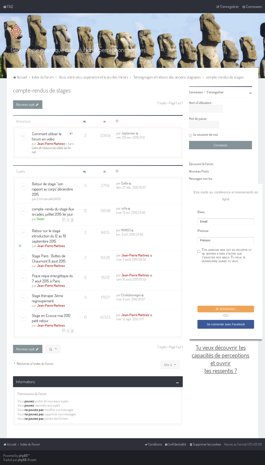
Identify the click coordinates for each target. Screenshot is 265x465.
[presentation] (229, 285)
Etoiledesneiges (131, 295)
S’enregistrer (215, 92)
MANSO (126, 230)
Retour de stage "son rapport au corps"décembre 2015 (52, 189)
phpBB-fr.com (27, 460)
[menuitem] (8, 6)
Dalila (124, 183)
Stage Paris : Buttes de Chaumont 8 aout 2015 (49, 258)
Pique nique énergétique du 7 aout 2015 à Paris (52, 278)
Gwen (40, 219)
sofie (124, 208)
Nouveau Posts (199, 171)
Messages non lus (200, 178)
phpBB (23, 455)
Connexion (196, 92)
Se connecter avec (226, 324)
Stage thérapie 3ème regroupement (47, 298)
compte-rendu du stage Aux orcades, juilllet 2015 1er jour (53, 211)
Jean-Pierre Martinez (51, 144)
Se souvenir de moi (205, 135)
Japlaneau (128, 133)
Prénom (202, 231)
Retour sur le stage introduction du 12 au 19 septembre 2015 (49, 236)
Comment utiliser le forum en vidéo (46, 136)
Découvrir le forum (201, 164)
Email (201, 212)
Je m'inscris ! (225, 309)
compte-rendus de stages (41, 90)
